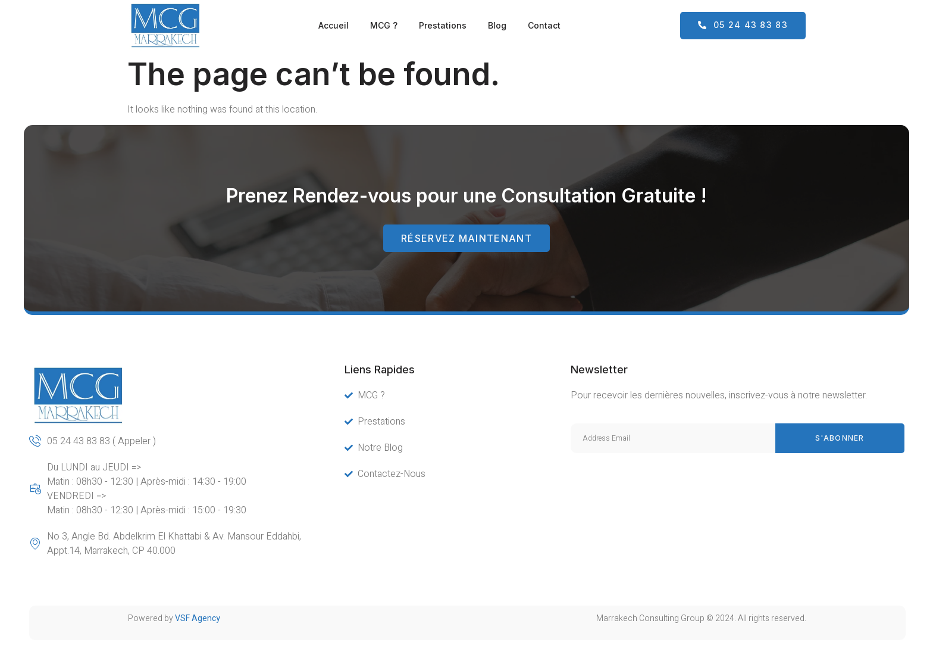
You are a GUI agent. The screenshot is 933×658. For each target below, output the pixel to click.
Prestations (443, 25)
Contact (544, 25)
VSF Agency (197, 618)
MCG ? (383, 25)
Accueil (333, 25)
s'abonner (840, 438)
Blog (497, 25)
